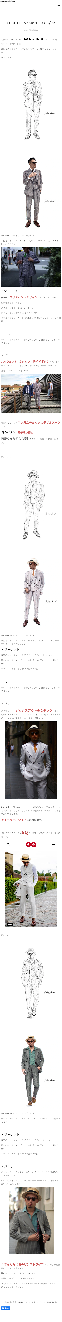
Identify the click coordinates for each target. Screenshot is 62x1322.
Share (5, 1308)
